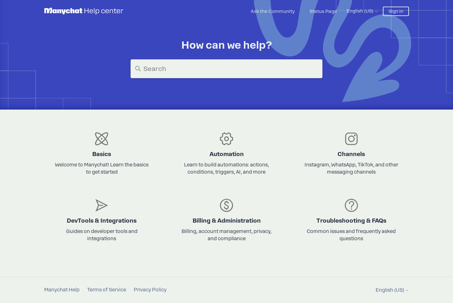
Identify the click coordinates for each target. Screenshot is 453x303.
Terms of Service (106, 290)
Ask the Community (273, 11)
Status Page (323, 11)
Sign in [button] (396, 11)
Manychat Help (62, 290)
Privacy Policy (150, 290)
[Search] (226, 68)
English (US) (362, 11)
